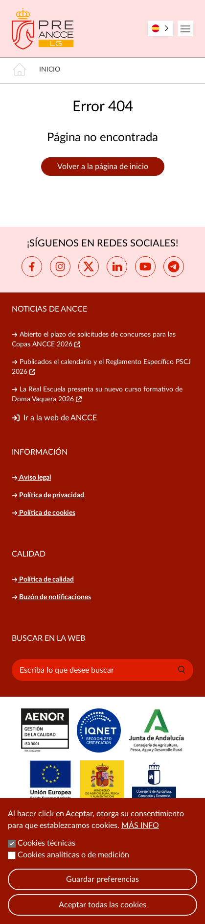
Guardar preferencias (102, 890)
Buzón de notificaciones (51, 597)
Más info (140, 836)
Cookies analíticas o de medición (73, 865)
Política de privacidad (48, 495)
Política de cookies (43, 513)
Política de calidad (43, 579)
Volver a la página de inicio (102, 166)
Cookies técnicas (46, 853)
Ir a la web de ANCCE (60, 418)
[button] (181, 670)
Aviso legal (31, 477)
